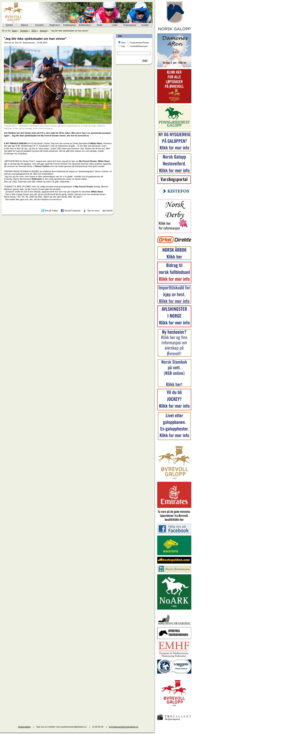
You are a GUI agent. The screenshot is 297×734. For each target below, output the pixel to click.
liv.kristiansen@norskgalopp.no (123, 727)
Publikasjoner (69, 25)
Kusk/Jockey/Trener (139, 42)
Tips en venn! (93, 210)
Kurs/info (39, 25)
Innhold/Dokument (139, 46)
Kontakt (144, 25)
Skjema (24, 25)
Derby (99, 25)
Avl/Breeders (85, 25)
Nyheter (9, 25)
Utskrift (109, 210)
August (43, 31)
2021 (33, 31)
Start (14, 31)
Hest (123, 42)
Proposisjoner (129, 25)
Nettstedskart (24, 727)
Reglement (54, 25)
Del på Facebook (72, 210)
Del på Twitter (51, 210)
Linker (115, 25)
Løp (123, 46)
